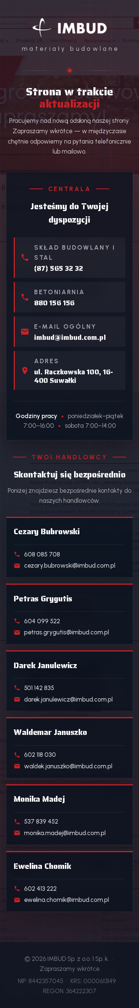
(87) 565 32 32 (58, 268)
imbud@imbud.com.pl (70, 337)
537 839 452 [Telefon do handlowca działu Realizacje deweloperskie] (36, 821)
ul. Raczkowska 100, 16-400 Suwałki (73, 376)
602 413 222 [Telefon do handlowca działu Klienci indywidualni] (35, 888)
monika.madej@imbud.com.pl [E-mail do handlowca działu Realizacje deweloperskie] (60, 833)
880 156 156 (54, 303)
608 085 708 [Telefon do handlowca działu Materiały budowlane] (37, 554)
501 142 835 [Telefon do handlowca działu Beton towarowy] (34, 688)
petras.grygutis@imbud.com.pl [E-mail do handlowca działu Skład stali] (61, 632)
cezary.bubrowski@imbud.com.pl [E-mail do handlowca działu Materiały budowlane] (64, 565)
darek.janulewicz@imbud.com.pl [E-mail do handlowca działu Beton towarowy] (63, 699)
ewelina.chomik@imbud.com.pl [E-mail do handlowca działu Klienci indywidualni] (61, 899)
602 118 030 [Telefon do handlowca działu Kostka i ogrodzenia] (35, 754)
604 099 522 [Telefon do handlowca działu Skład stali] (37, 621)
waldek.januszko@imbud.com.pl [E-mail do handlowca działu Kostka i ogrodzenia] (63, 766)
